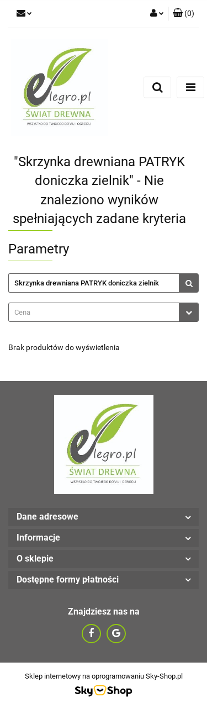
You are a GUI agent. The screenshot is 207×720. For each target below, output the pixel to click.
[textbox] (93, 312)
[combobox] (103, 312)
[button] (183, 14)
